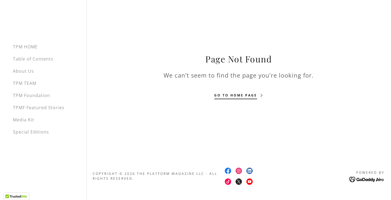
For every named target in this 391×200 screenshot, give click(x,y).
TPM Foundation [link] (31, 95)
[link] (228, 170)
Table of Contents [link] (33, 59)
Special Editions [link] (31, 132)
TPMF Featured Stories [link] (38, 108)
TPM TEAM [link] (24, 83)
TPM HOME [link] (25, 47)
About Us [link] (23, 71)
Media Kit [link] (23, 120)
